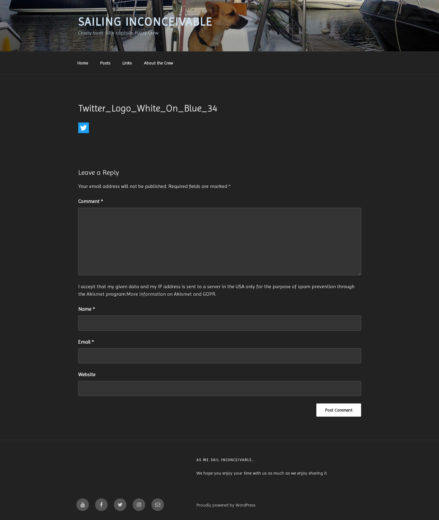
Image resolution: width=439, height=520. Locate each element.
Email (86, 342)
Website (86, 374)
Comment (90, 201)
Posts (105, 62)
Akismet (96, 294)
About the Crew (158, 62)
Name (86, 309)
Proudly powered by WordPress (226, 504)
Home (82, 62)
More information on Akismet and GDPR (170, 294)
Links (127, 62)
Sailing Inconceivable (145, 22)
